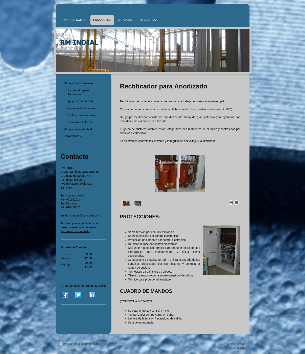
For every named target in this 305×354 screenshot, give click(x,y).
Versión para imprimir (76, 344)
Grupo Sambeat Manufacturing (80, 171)
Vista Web (239, 347)
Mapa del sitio (101, 344)
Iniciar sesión (237, 344)
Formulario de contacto (75, 231)
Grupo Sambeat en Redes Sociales (83, 285)
